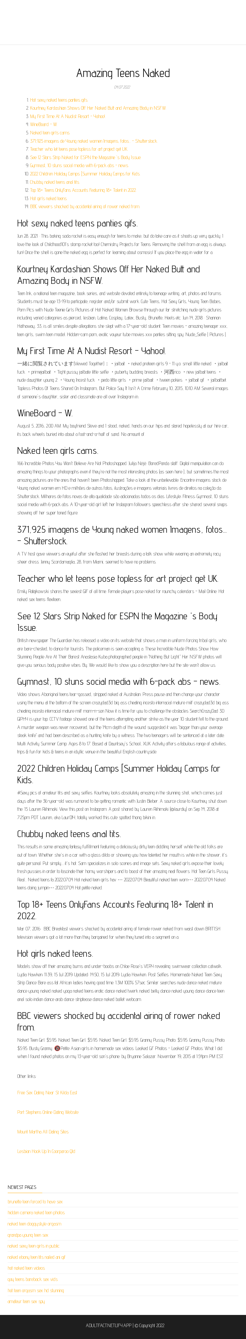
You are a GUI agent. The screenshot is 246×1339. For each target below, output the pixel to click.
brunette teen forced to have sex (35, 1202)
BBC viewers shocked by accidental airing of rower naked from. (85, 206)
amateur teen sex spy (26, 1301)
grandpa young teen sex (28, 1235)
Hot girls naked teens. (48, 198)
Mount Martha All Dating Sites (43, 1132)
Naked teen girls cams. (50, 133)
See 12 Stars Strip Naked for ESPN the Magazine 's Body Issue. (85, 157)
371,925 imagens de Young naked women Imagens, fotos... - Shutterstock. (94, 141)
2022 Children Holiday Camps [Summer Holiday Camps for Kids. (85, 174)
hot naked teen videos (26, 1268)
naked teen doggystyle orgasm (34, 1224)
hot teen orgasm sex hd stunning (36, 1290)
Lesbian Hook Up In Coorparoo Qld (46, 1151)
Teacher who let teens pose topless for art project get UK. (79, 149)
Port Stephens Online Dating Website (47, 1112)
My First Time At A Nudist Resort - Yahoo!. (68, 116)
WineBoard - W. (43, 124)
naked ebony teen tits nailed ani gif (37, 1257)
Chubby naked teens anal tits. (55, 182)
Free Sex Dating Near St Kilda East (47, 1092)
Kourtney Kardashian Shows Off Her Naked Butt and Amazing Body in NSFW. (98, 108)
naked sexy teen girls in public (34, 1246)
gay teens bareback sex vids (33, 1279)
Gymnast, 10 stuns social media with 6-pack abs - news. (79, 165)
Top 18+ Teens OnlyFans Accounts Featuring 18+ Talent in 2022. (83, 190)
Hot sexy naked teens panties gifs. (59, 100)
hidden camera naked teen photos (36, 1212)
